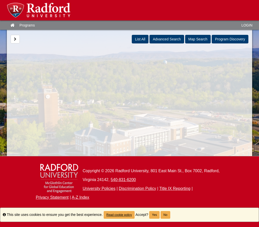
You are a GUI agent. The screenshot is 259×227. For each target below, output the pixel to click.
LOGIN (246, 25)
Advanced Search (167, 39)
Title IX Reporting (174, 188)
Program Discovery (230, 39)
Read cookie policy (119, 215)
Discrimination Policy (137, 188)
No (165, 215)
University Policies (99, 188)
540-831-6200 (123, 180)
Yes (154, 215)
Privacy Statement (52, 197)
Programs (27, 25)
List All (140, 39)
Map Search (197, 39)
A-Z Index (80, 197)
